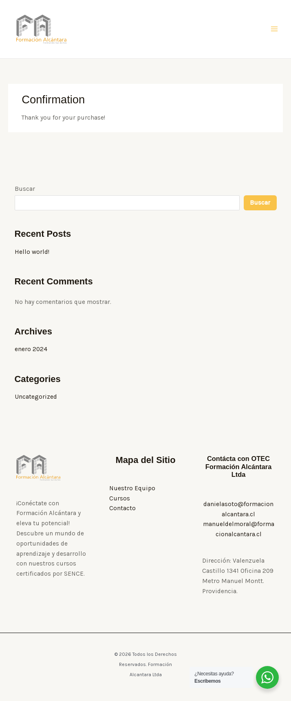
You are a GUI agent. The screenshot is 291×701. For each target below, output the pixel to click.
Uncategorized (36, 398)
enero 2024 (31, 350)
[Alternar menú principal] (274, 29)
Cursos (119, 499)
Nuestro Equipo (132, 489)
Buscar (25, 190)
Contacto (122, 509)
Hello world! (32, 253)
